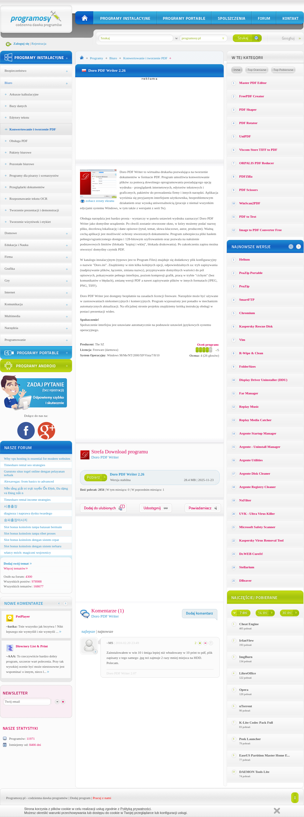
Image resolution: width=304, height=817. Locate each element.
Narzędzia (11, 328)
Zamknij (277, 811)
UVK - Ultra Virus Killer (257, 513)
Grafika (10, 268)
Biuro (8, 83)
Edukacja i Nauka (16, 245)
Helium (244, 259)
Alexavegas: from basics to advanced (29, 481)
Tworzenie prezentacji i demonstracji (34, 210)
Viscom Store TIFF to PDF (258, 149)
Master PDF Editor (253, 83)
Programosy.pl (16, 798)
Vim (242, 339)
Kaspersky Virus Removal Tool (261, 540)
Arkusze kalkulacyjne (24, 94)
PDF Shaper (248, 109)
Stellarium (246, 567)
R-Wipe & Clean (251, 353)
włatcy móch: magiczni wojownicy (27, 552)
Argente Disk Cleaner (254, 473)
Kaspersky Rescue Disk (256, 326)
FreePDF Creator (251, 96)
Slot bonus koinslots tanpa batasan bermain (33, 527)
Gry (7, 280)
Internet (10, 292)
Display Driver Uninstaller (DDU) (263, 380)
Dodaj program (80, 798)
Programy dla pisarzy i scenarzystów (34, 175)
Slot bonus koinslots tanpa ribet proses (30, 533)
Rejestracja (38, 43)
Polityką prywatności (136, 809)
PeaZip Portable (251, 273)
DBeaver (245, 580)
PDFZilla (245, 176)
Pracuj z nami (102, 798)
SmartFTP (246, 299)
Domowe (11, 233)
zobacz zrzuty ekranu (97, 201)
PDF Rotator (248, 123)
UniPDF (245, 136)
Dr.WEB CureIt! (251, 554)
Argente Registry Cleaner (257, 487)
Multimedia (12, 316)
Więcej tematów (16, 568)
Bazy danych (18, 106)
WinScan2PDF (249, 203)
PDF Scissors (248, 190)
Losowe (237, 70)
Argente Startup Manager (257, 433)
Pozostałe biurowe (21, 164)
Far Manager (248, 393)
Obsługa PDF (18, 141)
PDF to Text (247, 216)
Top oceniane (256, 70)
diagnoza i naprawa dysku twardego (28, 513)
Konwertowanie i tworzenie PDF (32, 129)
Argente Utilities (251, 460)
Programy (96, 58)
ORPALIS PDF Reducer (256, 163)
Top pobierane (283, 70)
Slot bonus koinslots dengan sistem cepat (31, 540)
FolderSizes (247, 366)
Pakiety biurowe (20, 152)
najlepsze (88, 631)
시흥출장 (10, 506)
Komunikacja (14, 304)
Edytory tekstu (19, 117)
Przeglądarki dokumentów (27, 187)
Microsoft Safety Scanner (257, 527)
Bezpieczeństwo (15, 70)
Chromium (247, 313)
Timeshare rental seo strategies (24, 465)
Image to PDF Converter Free (260, 230)
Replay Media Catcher (255, 420)
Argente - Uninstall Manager (259, 446)
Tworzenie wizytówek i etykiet (30, 221)
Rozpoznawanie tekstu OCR (28, 198)
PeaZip (244, 286)
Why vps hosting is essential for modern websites (37, 458)
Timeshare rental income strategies (27, 499)
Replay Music (249, 406)
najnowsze (105, 631)
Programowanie (15, 339)
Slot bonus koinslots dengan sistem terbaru (32, 546)
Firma (8, 256)
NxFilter (245, 500)
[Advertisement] (150, 118)
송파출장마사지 (15, 520)
